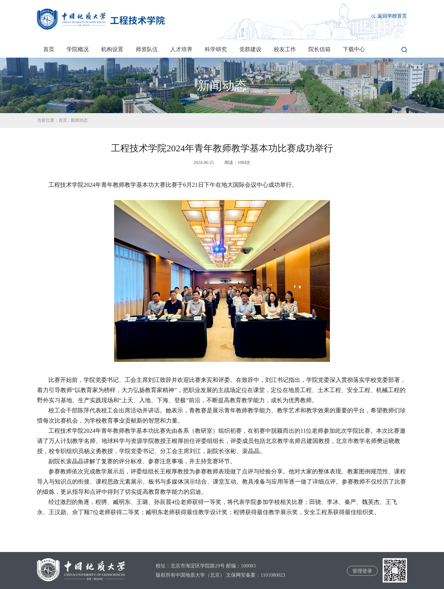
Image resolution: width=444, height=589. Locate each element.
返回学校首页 (389, 16)
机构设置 (112, 49)
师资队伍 (147, 49)
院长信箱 (319, 49)
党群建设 (250, 49)
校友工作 (285, 49)
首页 (48, 49)
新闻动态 (79, 120)
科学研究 (216, 49)
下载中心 (354, 49)
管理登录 (362, 571)
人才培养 (181, 49)
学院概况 (78, 49)
